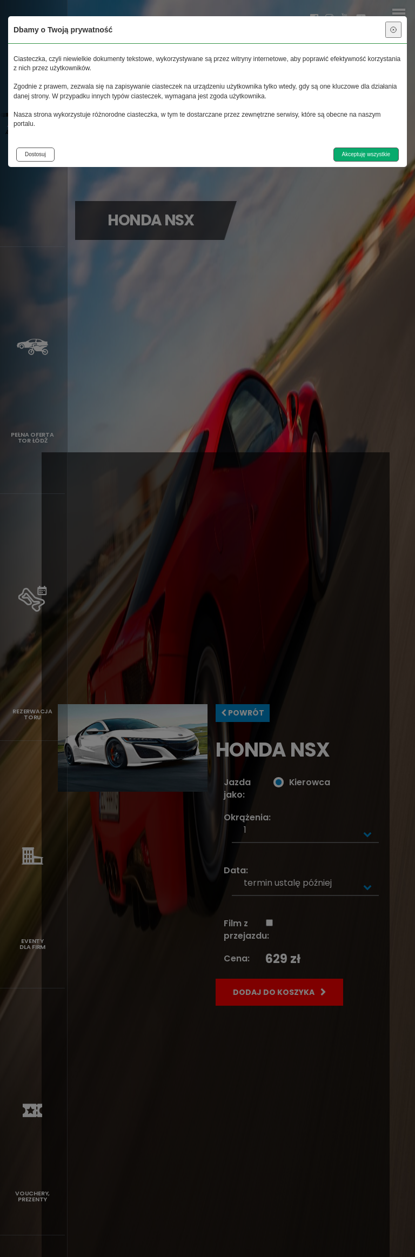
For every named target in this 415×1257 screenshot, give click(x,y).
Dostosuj (35, 154)
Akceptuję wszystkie (366, 154)
